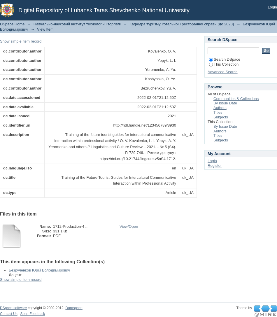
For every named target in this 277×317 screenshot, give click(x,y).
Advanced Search (223, 72)
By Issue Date (225, 103)
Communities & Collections (236, 99)
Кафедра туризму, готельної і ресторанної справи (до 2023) (181, 24)
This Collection (224, 64)
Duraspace (73, 308)
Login (272, 7)
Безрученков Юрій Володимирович (39, 270)
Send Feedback (32, 314)
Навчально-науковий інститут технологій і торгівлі (77, 24)
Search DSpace (224, 59)
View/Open (129, 226)
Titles (217, 112)
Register (215, 165)
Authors (220, 108)
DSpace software (13, 308)
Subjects (220, 117)
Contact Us (8, 314)
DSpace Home (12, 24)
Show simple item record (20, 41)
